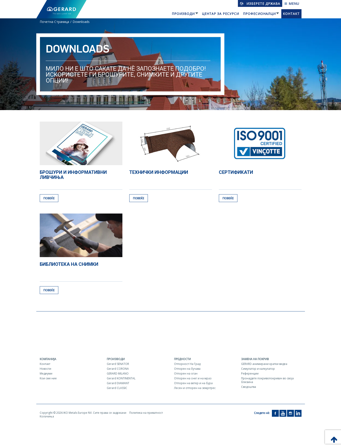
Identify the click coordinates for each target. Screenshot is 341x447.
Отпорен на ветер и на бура (193, 383)
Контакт (291, 13)
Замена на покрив (255, 359)
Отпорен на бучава (187, 369)
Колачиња (47, 416)
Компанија (48, 359)
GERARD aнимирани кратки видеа (264, 364)
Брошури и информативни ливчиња (73, 174)
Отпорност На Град (187, 364)
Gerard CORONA (118, 369)
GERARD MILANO (118, 373)
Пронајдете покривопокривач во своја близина (267, 380)
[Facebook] (275, 413)
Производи (183, 13)
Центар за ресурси (220, 13)
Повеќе (49, 198)
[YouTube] (282, 413)
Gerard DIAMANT (118, 383)
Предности (182, 359)
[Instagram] (290, 413)
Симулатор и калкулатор (258, 369)
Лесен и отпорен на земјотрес (195, 388)
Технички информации (158, 172)
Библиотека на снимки (69, 264)
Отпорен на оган (185, 373)
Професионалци (259, 13)
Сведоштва (248, 387)
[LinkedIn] (298, 413)
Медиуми (46, 373)
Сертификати (236, 172)
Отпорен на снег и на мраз (192, 378)
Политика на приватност (146, 413)
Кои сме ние (48, 378)
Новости (45, 369)
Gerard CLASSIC (117, 388)
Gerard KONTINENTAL (121, 378)
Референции (250, 373)
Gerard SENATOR (118, 364)
